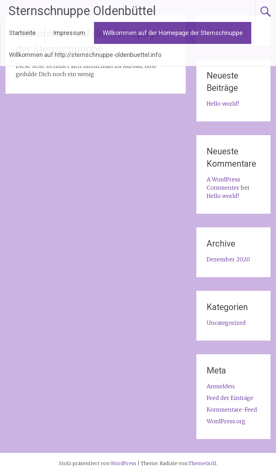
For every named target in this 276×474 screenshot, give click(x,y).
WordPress (123, 463)
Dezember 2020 (228, 259)
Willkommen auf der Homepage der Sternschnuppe (173, 32)
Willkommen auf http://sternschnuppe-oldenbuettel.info (85, 54)
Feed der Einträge (230, 397)
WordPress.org (226, 421)
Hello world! (223, 103)
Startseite (22, 32)
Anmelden (221, 386)
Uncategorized (226, 322)
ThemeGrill (202, 463)
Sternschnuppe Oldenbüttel (82, 11)
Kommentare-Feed (232, 409)
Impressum (69, 32)
